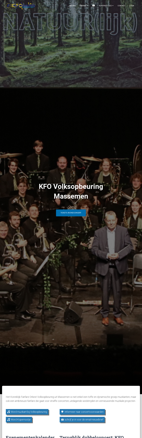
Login (131, 7)
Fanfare (84, 7)
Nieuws (72, 7)
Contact (121, 7)
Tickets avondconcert (71, 214)
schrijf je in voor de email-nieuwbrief (84, 419)
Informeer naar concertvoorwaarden (84, 411)
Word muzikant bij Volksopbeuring (29, 411)
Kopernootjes (106, 7)
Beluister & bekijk (93, 7)
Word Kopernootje (21, 419)
